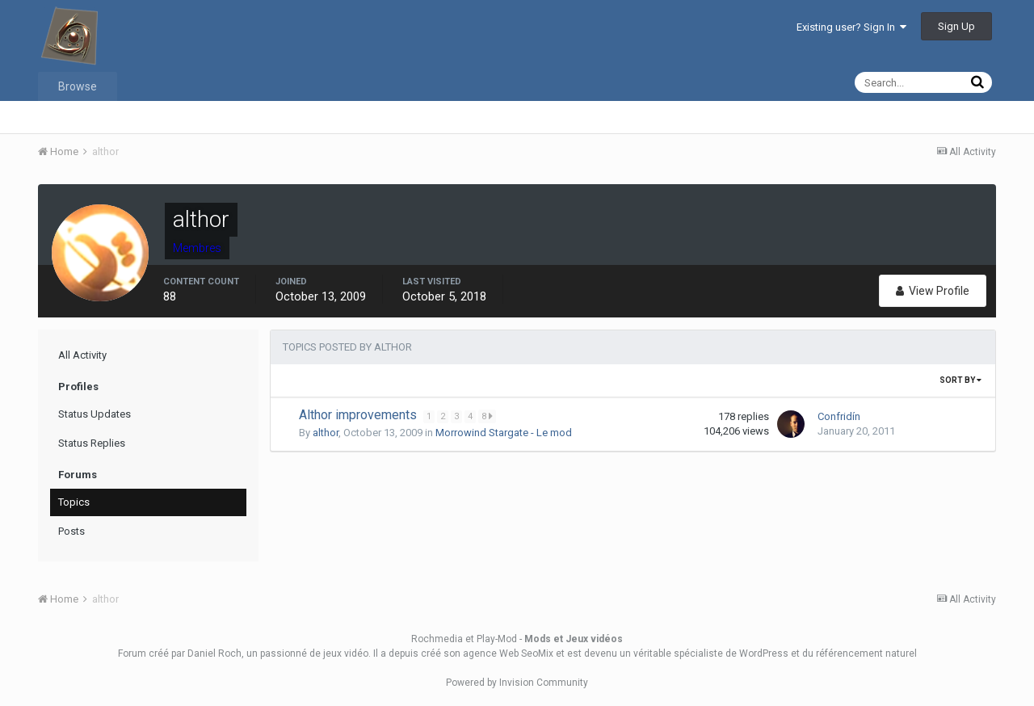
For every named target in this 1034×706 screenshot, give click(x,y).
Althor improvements (359, 414)
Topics (74, 502)
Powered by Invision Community (517, 682)
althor (325, 433)
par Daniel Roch (206, 653)
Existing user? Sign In (851, 27)
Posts (71, 531)
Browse (77, 86)
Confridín (839, 416)
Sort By (960, 380)
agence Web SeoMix (508, 653)
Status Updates (94, 414)
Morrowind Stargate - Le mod (503, 433)
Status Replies (91, 443)
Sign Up (956, 26)
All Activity (82, 355)
